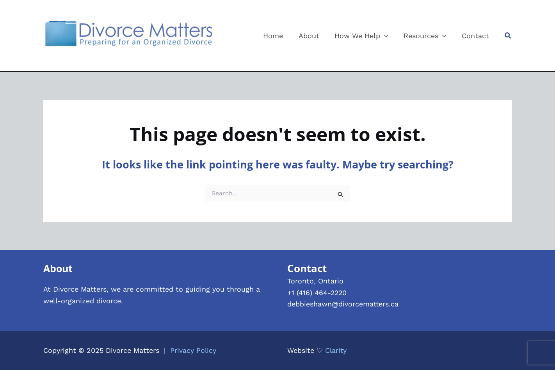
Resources (427, 36)
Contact (476, 36)
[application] (387, 36)
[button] (508, 36)
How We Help (364, 36)
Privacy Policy (193, 350)
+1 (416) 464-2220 (317, 293)
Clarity (336, 350)
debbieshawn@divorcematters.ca (343, 304)
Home (279, 36)
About (313, 36)
